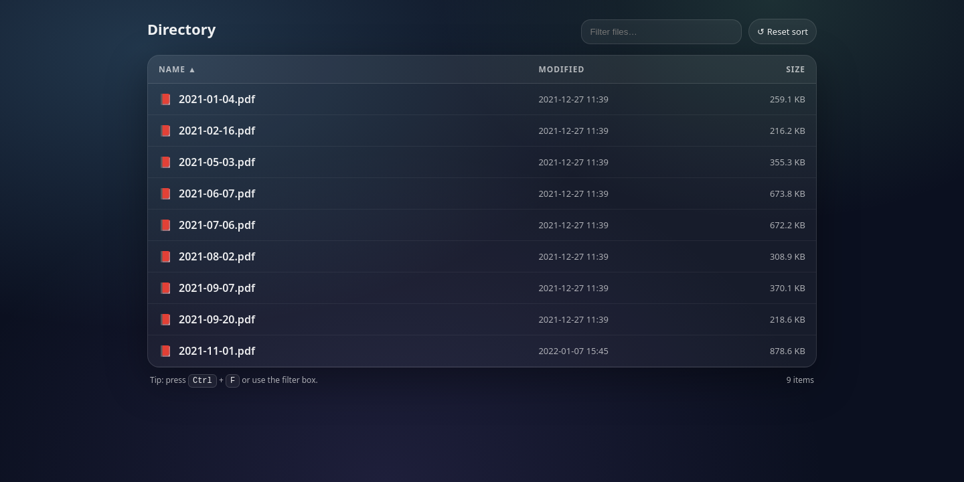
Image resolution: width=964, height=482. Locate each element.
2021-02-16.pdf (217, 130)
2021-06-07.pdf (217, 193)
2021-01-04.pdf (217, 99)
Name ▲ (178, 69)
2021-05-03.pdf (217, 162)
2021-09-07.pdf (217, 287)
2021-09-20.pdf (217, 319)
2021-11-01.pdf (217, 350)
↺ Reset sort (782, 31)
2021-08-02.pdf (217, 256)
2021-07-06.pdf (217, 225)
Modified (561, 69)
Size (795, 69)
